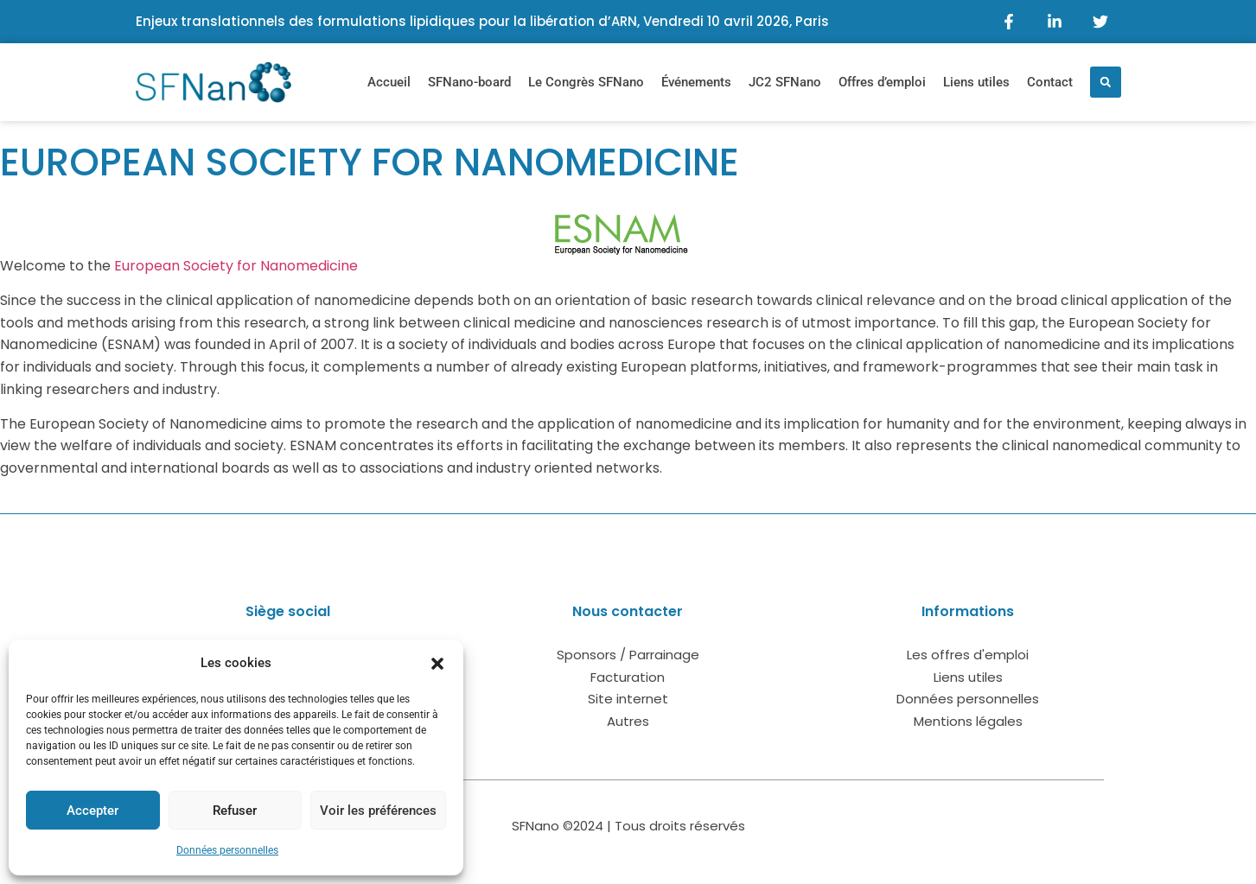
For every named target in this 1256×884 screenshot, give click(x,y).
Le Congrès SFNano (586, 82)
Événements (696, 82)
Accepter (92, 810)
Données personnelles (227, 850)
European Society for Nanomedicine (236, 266)
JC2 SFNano (785, 82)
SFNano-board (469, 82)
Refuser (235, 810)
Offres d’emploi (882, 82)
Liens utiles (976, 82)
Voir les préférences (378, 810)
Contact (1050, 82)
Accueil (389, 82)
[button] (437, 663)
